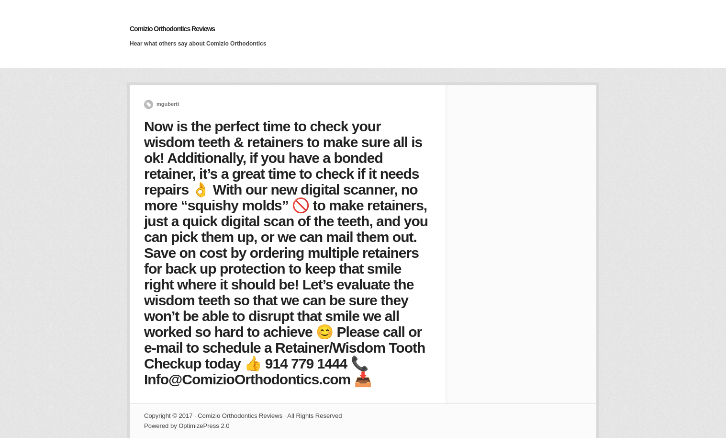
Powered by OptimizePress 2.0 (186, 425)
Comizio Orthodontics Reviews (172, 29)
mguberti (167, 104)
